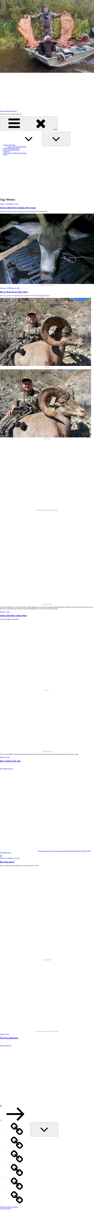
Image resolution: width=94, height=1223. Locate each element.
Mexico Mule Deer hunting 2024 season (18, 208)
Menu (29, 123)
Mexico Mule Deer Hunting (11, 150)
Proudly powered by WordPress (9, 1207)
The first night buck (9, 1038)
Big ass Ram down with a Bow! (14, 292)
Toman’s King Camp (23, 145)
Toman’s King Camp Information (16, 146)
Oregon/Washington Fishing (12, 148)
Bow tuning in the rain (10, 761)
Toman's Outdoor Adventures (8, 111)
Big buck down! (7, 862)
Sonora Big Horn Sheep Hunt (13, 615)
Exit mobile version (5, 1208)
